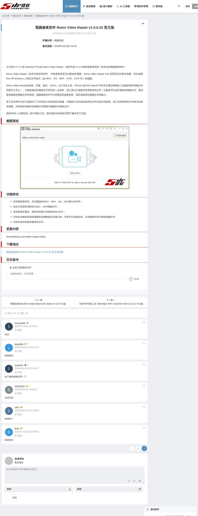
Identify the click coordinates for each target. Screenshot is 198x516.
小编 (18, 113)
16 (82, 33)
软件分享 (17, 67)
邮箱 (76, 486)
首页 (7, 16)
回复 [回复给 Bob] (18, 433)
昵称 (9, 486)
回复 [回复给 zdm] (18, 412)
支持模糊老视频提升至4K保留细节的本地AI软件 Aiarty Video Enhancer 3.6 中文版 (179, 76)
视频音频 (28, 16)
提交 (15, 495)
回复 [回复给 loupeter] (18, 370)
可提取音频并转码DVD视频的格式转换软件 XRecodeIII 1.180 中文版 (178, 48)
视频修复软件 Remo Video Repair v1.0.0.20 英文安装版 (34, 249)
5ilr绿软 (79, 67)
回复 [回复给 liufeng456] (18, 328)
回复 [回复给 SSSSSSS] (18, 391)
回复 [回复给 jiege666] (18, 349)
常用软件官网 (141, 6)
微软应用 (16, 16)
